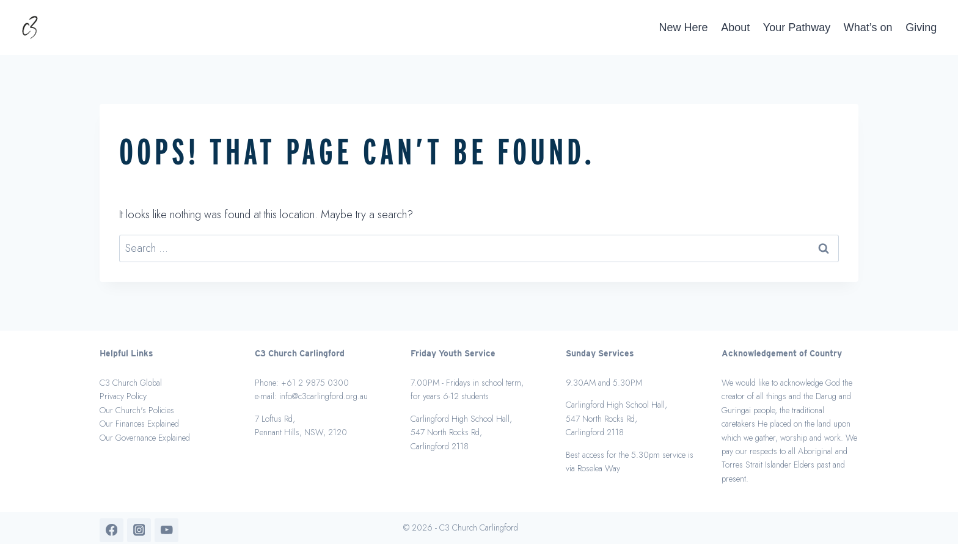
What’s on (868, 27)
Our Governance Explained (145, 438)
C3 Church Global (131, 383)
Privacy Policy (123, 396)
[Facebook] (111, 530)
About (735, 27)
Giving (921, 27)
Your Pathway (796, 27)
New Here (683, 27)
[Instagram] (139, 530)
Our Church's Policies (137, 410)
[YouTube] (166, 530)
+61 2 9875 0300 (315, 383)
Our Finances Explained (139, 423)
